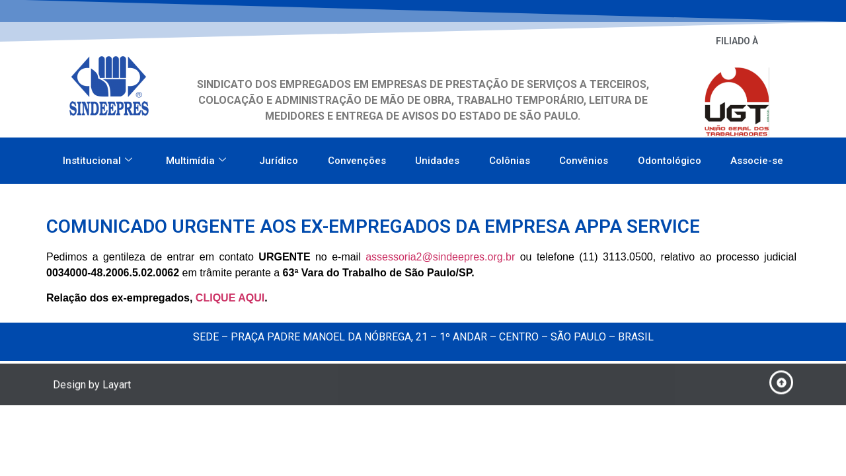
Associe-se (756, 157)
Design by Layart (92, 387)
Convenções (357, 157)
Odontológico (669, 157)
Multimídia (196, 157)
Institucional (97, 157)
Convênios (583, 157)
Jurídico (278, 157)
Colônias (509, 157)
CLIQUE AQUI (230, 297)
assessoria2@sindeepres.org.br (440, 256)
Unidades (437, 157)
